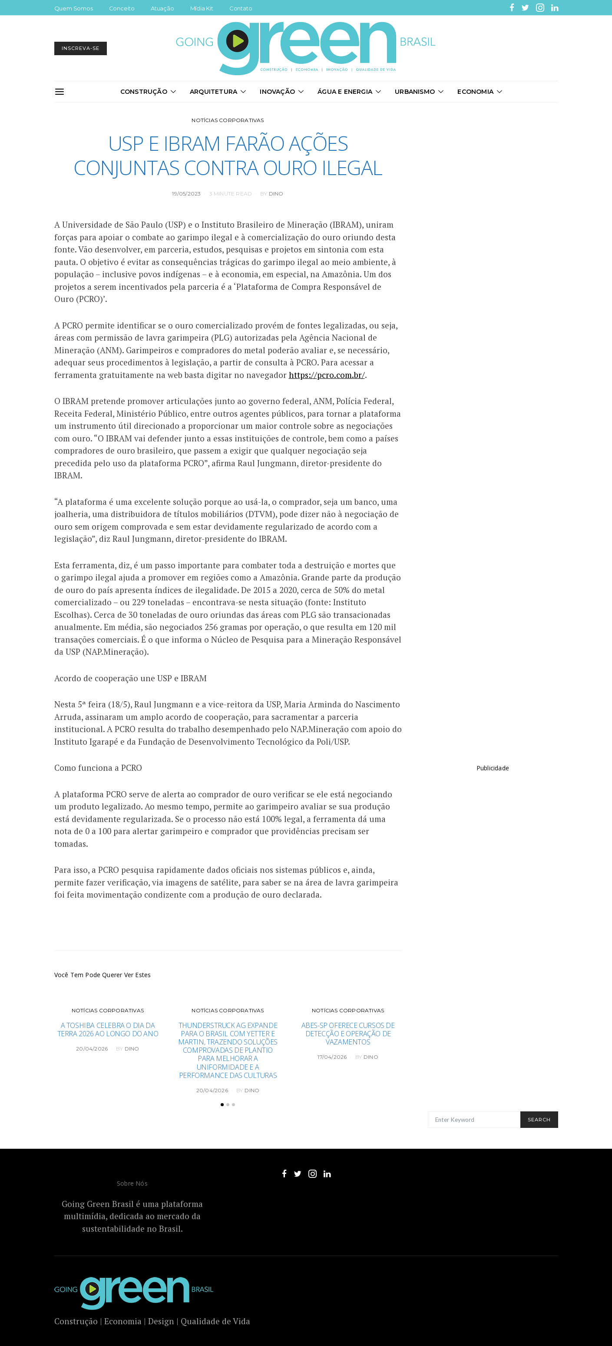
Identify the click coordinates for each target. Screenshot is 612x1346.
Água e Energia (345, 92)
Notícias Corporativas (228, 120)
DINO (276, 193)
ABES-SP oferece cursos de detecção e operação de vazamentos (348, 1034)
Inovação (277, 92)
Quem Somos (73, 8)
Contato (240, 8)
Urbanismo (415, 92)
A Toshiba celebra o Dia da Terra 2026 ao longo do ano (108, 1029)
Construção (143, 92)
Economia (475, 92)
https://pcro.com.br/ (327, 374)
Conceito (122, 8)
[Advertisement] (493, 940)
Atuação (162, 8)
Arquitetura (213, 92)
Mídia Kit (201, 8)
